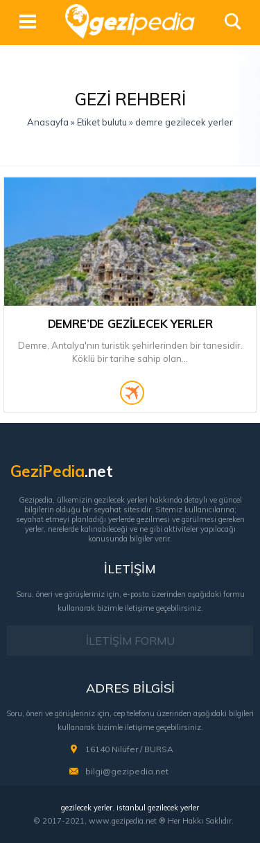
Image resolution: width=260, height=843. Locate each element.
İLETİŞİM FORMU (130, 641)
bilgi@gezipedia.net (126, 771)
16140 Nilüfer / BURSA (129, 749)
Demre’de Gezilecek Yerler (130, 323)
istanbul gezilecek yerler (157, 807)
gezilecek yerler (86, 807)
